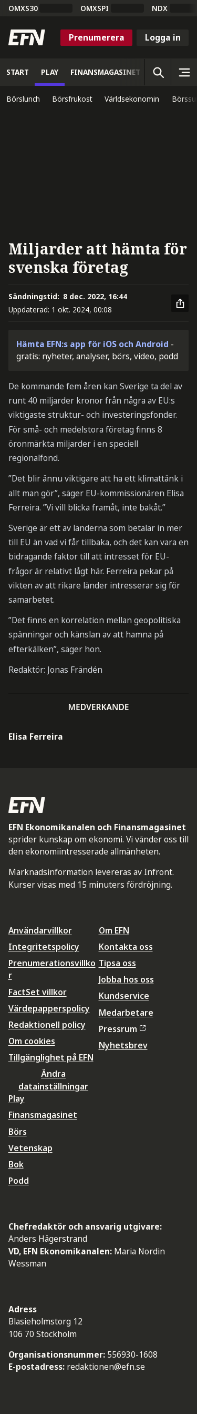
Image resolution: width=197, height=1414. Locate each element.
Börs (17, 1131)
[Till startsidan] (26, 37)
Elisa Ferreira (35, 736)
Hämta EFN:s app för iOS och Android (92, 344)
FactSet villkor (37, 992)
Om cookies (31, 1041)
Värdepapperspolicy (49, 1008)
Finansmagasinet (42, 1115)
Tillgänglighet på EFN (51, 1057)
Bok (16, 1164)
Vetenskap (30, 1148)
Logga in (163, 37)
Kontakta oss (126, 947)
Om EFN (114, 930)
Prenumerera (97, 37)
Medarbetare (126, 1012)
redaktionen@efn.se (106, 1366)
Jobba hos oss (126, 979)
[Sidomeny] (184, 72)
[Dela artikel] (180, 303)
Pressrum (122, 1029)
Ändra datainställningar (53, 1080)
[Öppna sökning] (157, 72)
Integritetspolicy (43, 947)
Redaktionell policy (47, 1024)
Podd (18, 1180)
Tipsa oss (117, 963)
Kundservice (124, 995)
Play (16, 1098)
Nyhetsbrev (123, 1045)
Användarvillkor (40, 930)
